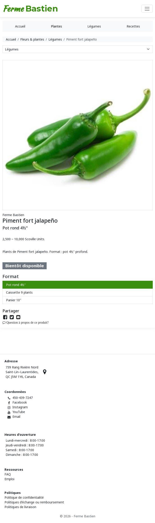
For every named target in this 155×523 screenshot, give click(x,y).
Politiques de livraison (20, 507)
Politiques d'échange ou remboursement (34, 502)
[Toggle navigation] (147, 9)
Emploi (9, 479)
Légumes (94, 26)
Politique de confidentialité (24, 497)
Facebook (19, 402)
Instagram (20, 407)
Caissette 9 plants (19, 292)
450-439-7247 (22, 397)
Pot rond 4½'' (16, 285)
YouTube (18, 412)
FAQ (8, 474)
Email (16, 416)
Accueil (20, 26)
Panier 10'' (13, 300)
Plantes (56, 26)
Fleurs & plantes (32, 39)
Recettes (133, 26)
